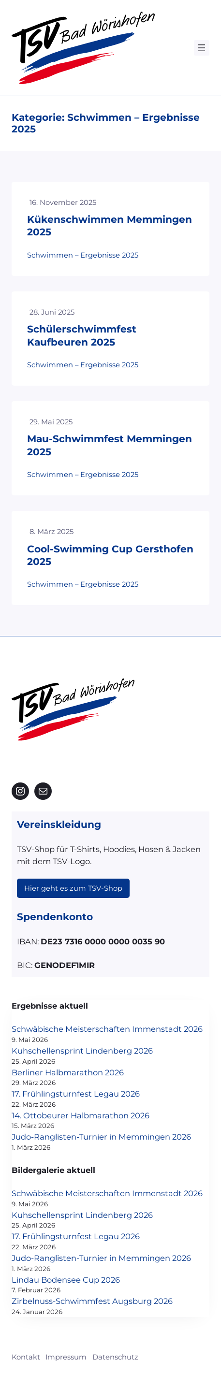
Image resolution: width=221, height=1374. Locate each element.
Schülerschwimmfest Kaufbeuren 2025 (81, 335)
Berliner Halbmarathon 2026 (68, 1072)
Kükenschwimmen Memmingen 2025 (109, 225)
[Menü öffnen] (201, 48)
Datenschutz (115, 1357)
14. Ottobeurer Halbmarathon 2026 (80, 1115)
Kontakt (26, 1357)
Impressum (66, 1357)
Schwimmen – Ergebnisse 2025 (82, 255)
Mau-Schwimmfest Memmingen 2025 (109, 445)
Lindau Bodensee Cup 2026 (66, 1280)
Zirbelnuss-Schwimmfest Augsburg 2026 (92, 1301)
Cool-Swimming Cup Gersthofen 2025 (110, 555)
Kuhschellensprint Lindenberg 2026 (82, 1051)
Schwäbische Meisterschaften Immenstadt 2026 (107, 1029)
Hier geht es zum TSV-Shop (73, 888)
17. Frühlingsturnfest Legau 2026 (76, 1094)
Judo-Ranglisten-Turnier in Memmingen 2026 (101, 1137)
